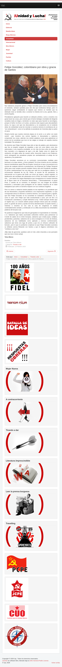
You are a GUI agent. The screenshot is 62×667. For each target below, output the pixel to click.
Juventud (9, 53)
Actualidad (9, 38)
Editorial (9, 27)
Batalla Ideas (10, 31)
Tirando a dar (17, 244)
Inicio (8, 24)
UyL (3, 5)
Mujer (8, 50)
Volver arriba (56, 663)
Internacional (10, 42)
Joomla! (4, 661)
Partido (8, 57)
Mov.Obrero (10, 46)
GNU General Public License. (39, 661)
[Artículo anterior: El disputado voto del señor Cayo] (10, 251)
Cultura (8, 61)
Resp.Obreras (11, 35)
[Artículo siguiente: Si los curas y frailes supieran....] (51, 251)
